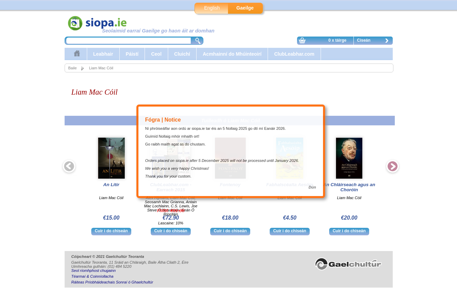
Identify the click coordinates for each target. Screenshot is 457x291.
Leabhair (103, 54)
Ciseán (374, 41)
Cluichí (182, 54)
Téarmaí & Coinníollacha (92, 276)
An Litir (111, 184)
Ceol (156, 54)
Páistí (132, 54)
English (212, 8)
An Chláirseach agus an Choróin (349, 187)
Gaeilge (245, 8)
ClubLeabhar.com (294, 54)
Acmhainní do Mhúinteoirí (232, 54)
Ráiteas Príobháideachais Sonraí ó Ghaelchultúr (112, 282)
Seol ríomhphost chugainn (93, 270)
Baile (72, 68)
